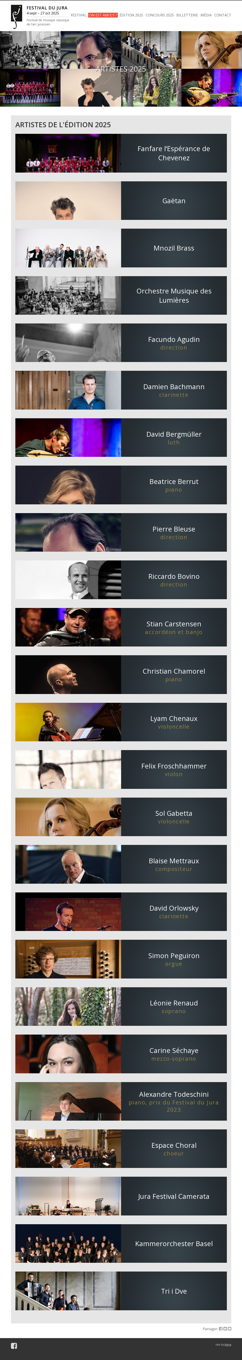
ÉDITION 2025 (131, 15)
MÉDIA (206, 15)
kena (228, 1344)
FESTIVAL (78, 15)
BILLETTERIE (187, 15)
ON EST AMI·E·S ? (103, 15)
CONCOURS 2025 (160, 15)
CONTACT (222, 15)
